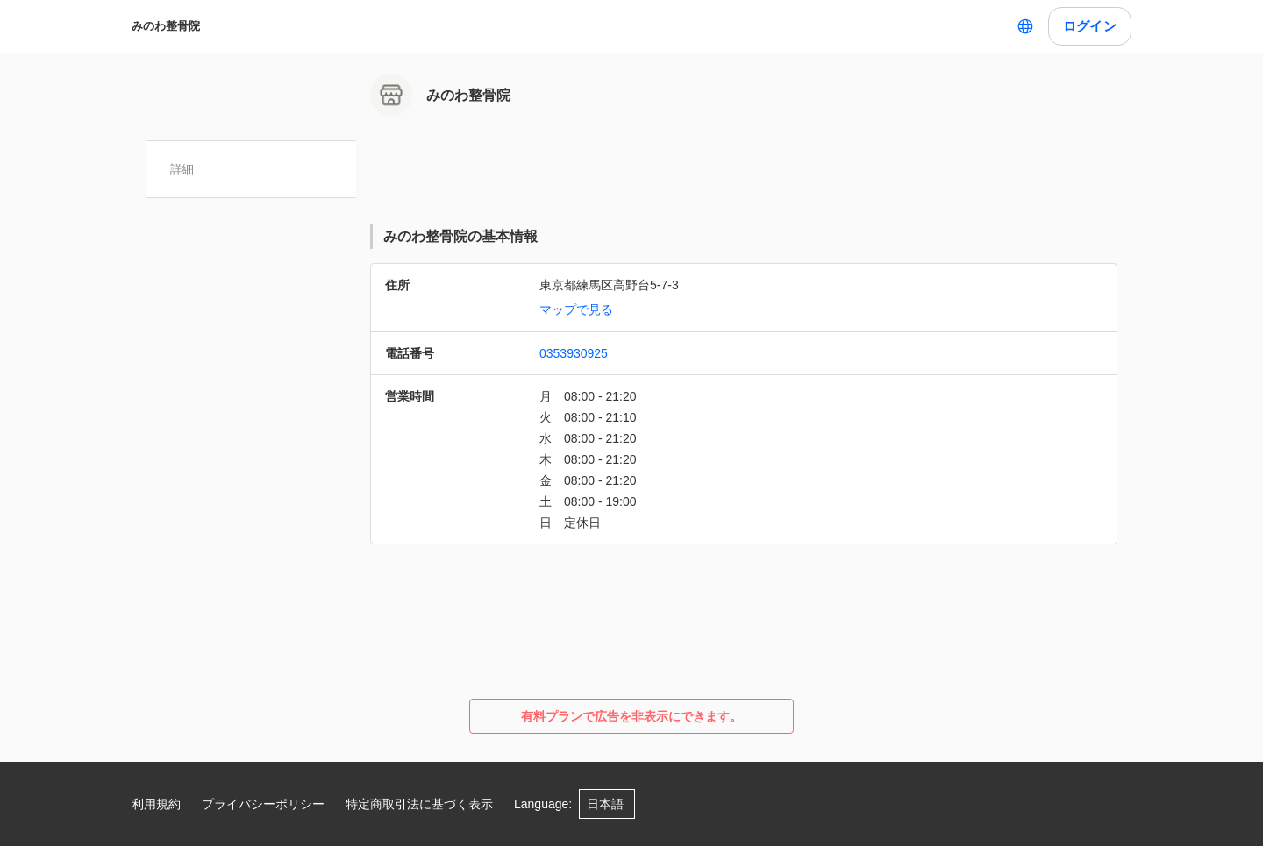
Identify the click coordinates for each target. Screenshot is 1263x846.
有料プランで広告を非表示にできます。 (631, 716)
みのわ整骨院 (166, 25)
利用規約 (156, 804)
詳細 (182, 169)
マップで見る (576, 309)
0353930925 (573, 353)
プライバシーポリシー (263, 804)
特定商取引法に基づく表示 (419, 804)
